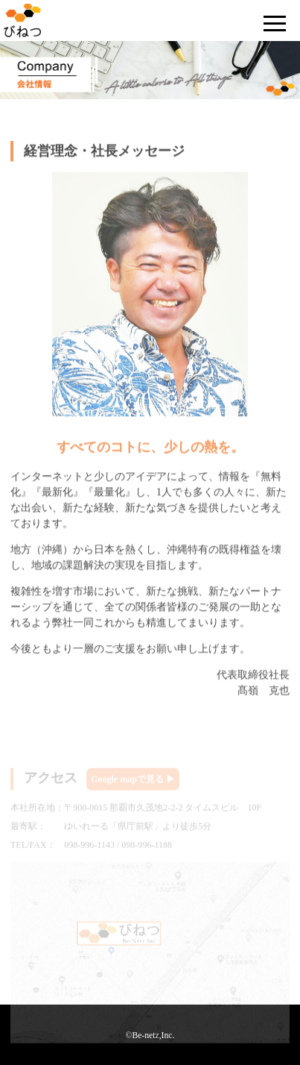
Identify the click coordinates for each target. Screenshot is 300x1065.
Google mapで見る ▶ (133, 782)
